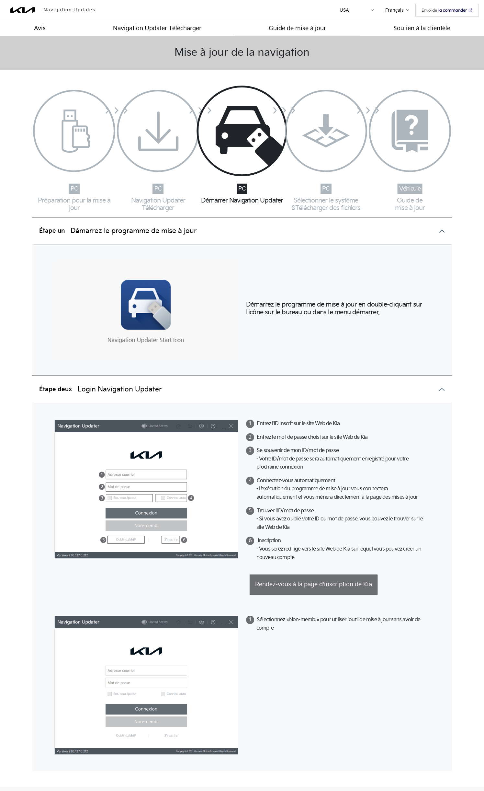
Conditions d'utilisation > (354, 769)
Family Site (412, 769)
